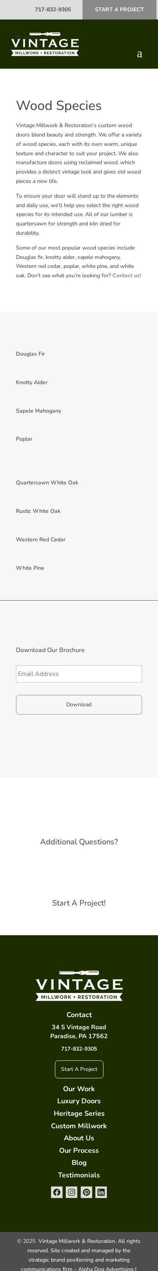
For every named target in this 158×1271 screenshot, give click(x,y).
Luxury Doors (79, 1101)
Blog (79, 1162)
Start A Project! (79, 903)
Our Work (79, 1089)
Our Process (79, 1150)
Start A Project (119, 9)
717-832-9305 (53, 9)
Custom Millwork (79, 1126)
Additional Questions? (79, 842)
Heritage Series (79, 1113)
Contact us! (126, 275)
